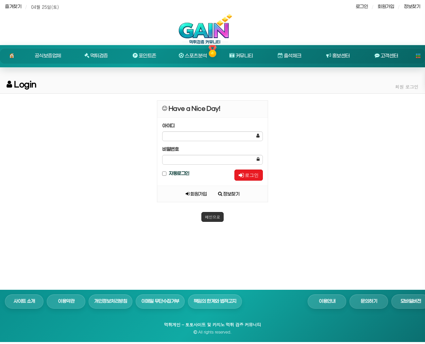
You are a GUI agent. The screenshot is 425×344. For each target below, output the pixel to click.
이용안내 (327, 301)
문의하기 (369, 301)
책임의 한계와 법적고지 (215, 301)
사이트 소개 (24, 301)
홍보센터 (338, 56)
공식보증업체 (48, 56)
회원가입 (386, 6)
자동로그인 (175, 173)
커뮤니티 (241, 56)
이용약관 (66, 301)
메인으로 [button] (212, 217)
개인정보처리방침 (110, 301)
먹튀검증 (96, 56)
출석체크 (289, 56)
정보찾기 (412, 6)
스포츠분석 (193, 56)
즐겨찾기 (13, 6)
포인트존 (144, 56)
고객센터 (386, 56)
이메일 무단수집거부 (160, 301)
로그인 (249, 175)
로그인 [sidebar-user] (362, 6)
